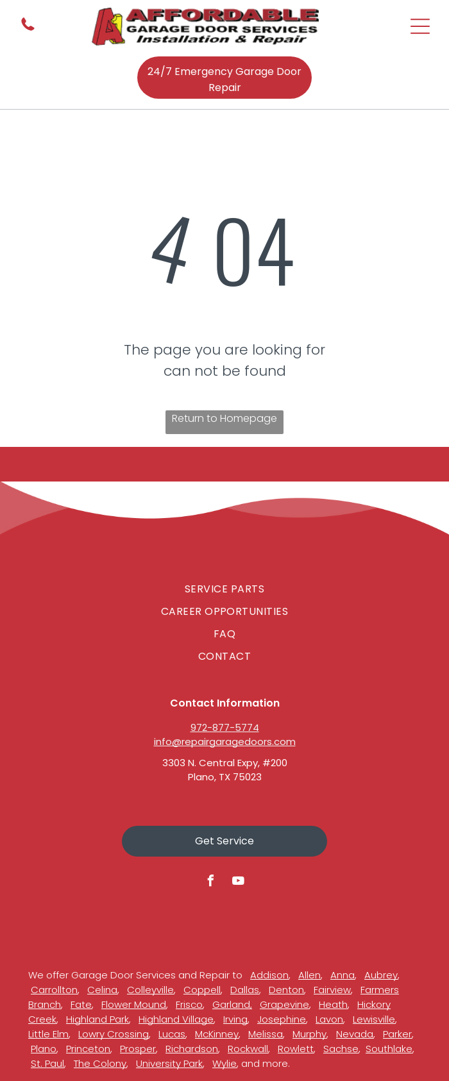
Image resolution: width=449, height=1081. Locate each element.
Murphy (309, 1034)
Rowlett (296, 1048)
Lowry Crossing (113, 1034)
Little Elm (48, 1034)
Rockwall (248, 1048)
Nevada (354, 1034)
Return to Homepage (224, 418)
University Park (169, 1063)
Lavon (329, 1019)
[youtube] (239, 882)
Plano (43, 1048)
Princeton (88, 1048)
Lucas (171, 1034)
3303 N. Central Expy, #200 (224, 762)
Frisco (189, 1004)
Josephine (281, 1019)
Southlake (389, 1048)
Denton (286, 989)
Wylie (224, 1063)
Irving (235, 1019)
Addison (269, 975)
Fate (81, 1004)
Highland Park (97, 1019)
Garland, (232, 1004)
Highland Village (176, 1019)
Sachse (341, 1048)
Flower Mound (133, 1004)
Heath (333, 1004)
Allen (309, 975)
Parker (397, 1034)
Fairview (332, 989)
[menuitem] (224, 589)
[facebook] (211, 882)
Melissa (265, 1034)
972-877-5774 (225, 727)
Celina (102, 989)
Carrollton (54, 989)
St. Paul (47, 1063)
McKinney (217, 1034)
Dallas (244, 989)
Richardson (191, 1048)
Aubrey (381, 975)
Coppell (202, 989)
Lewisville (374, 1019)
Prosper (138, 1048)
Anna (342, 975)
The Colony (100, 1063)
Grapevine (284, 1004)
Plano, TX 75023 (225, 777)
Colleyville (150, 989)
